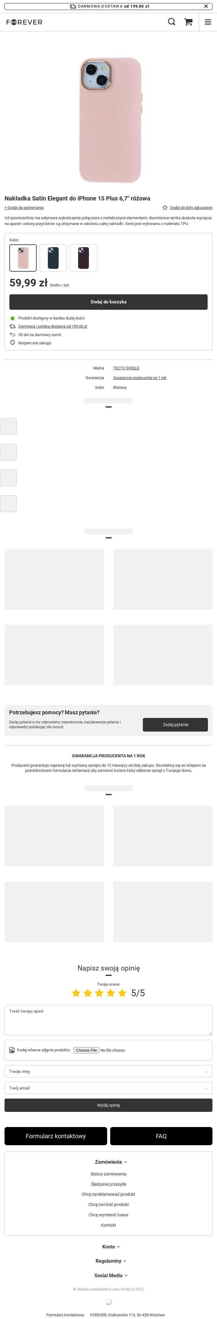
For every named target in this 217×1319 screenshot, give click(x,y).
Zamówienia (108, 1162)
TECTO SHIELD (126, 368)
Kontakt (108, 1225)
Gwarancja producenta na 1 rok (139, 377)
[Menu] (208, 22)
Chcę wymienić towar (109, 1214)
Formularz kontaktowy (56, 1136)
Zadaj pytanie (175, 724)
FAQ (161, 1136)
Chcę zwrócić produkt (108, 1204)
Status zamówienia (108, 1174)
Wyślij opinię (108, 1105)
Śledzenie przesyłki (108, 1184)
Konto (108, 1247)
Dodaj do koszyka (109, 302)
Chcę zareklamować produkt (108, 1194)
